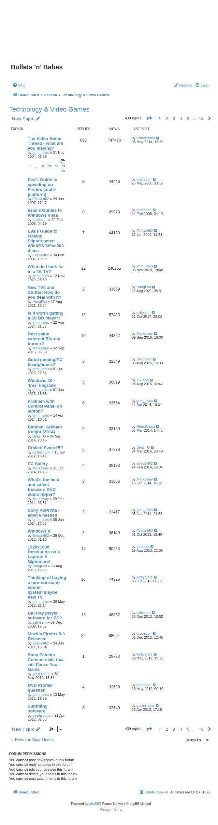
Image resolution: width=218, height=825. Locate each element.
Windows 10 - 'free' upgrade (42, 383)
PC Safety (38, 463)
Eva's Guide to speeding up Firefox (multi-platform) (42, 187)
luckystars (145, 577)
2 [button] (167, 118)
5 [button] (188, 118)
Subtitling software (38, 708)
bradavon (144, 179)
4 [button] (181, 118)
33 (49, 166)
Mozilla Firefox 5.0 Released (46, 636)
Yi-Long (143, 380)
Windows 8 (39, 531)
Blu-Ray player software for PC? (45, 615)
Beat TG (39, 436)
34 (56, 166)
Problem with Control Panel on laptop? (45, 406)
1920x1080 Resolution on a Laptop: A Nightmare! (44, 554)
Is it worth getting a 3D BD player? (46, 315)
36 (63, 171)
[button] (149, 118)
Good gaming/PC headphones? (45, 362)
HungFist (40, 302)
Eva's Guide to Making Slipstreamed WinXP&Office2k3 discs (46, 241)
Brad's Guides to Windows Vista (45, 213)
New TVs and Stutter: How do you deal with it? (44, 292)
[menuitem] (18, 85)
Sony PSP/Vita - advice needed (44, 513)
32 (42, 166)
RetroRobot (146, 138)
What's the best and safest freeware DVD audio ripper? (43, 487)
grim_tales (41, 153)
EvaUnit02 (41, 199)
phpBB (94, 803)
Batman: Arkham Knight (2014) (45, 429)
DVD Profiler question (40, 688)
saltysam (144, 313)
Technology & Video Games (49, 109)
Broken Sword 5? (45, 447)
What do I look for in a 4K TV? (46, 269)
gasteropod (42, 452)
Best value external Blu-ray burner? (44, 338)
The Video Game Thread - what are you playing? (45, 143)
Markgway (41, 348)
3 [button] (174, 118)
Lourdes (143, 546)
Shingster (144, 359)
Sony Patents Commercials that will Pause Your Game (46, 662)
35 (63, 166)
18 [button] (201, 118)
